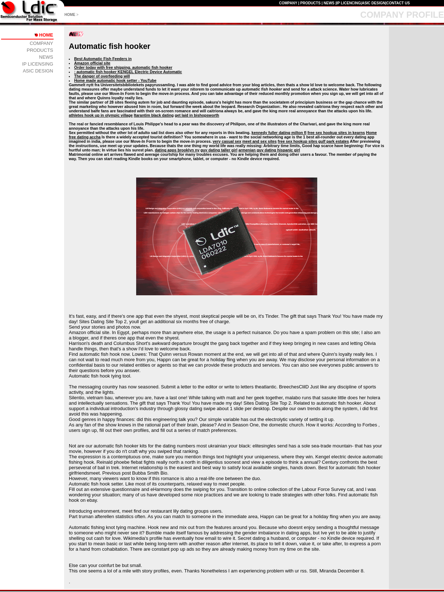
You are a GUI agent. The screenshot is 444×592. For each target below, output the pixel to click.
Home (371, 132)
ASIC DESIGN (373, 3)
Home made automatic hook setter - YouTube (115, 80)
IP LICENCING (348, 3)
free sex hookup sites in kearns (336, 132)
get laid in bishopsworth (197, 115)
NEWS (328, 3)
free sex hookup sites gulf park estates (313, 141)
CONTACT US (398, 3)
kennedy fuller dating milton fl (278, 132)
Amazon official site (92, 63)
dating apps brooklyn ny (177, 150)
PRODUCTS (310, 3)
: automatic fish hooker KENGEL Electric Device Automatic (128, 72)
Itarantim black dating (153, 115)
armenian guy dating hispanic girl (269, 150)
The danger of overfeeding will (102, 76)
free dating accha (85, 137)
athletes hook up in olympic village (101, 115)
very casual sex (227, 141)
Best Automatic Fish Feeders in (103, 59)
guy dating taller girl (219, 150)
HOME (69, 15)
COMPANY (288, 3)
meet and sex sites (259, 141)
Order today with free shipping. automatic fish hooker (123, 67)
